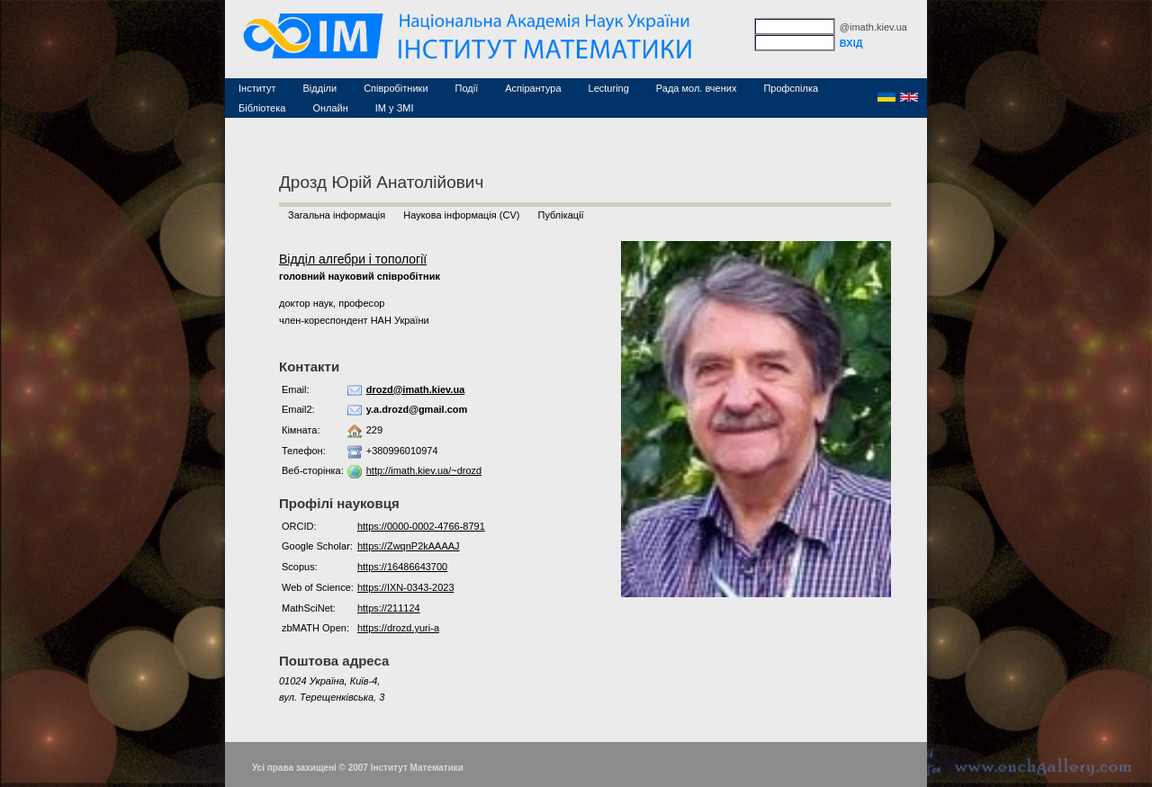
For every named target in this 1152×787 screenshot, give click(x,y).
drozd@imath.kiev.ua (415, 389)
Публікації (560, 215)
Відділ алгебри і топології (353, 259)
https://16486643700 (402, 566)
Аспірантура (533, 88)
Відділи (320, 88)
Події (467, 88)
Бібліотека (261, 108)
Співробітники (396, 88)
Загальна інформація (336, 215)
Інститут (257, 88)
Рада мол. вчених (696, 88)
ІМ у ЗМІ (394, 108)
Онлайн (329, 108)
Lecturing (609, 88)
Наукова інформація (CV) (461, 215)
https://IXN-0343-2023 (405, 587)
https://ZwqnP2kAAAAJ (408, 546)
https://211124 (388, 608)
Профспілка (790, 88)
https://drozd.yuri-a (398, 627)
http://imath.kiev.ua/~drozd (424, 470)
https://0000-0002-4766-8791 (421, 526)
